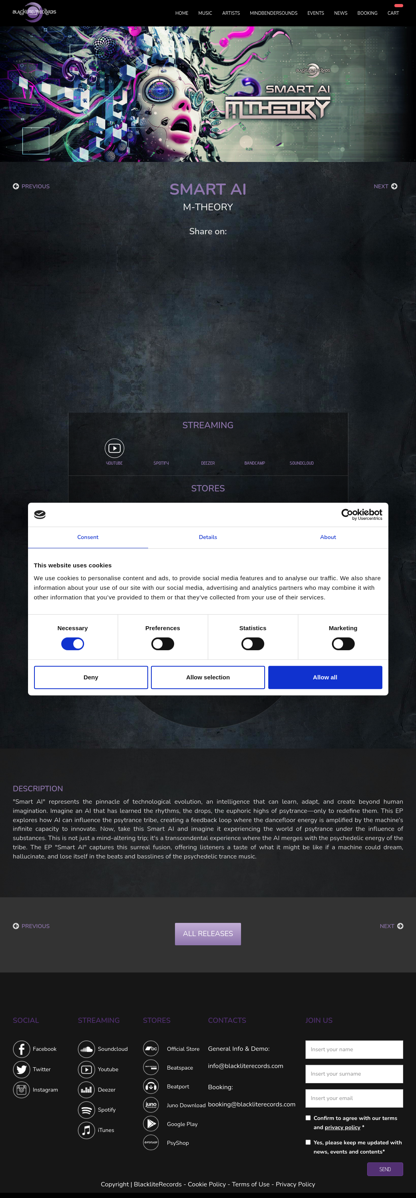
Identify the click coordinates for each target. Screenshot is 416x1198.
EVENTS (315, 13)
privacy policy (342, 1127)
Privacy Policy (296, 1184)
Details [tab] (208, 537)
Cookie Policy (207, 1184)
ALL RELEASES (208, 933)
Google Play (182, 1124)
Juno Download (186, 1105)
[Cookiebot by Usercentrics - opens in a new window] (347, 515)
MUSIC (205, 13)
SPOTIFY (161, 463)
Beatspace (180, 1068)
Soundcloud (113, 1049)
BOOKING (368, 13)
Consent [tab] (87, 537)
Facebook (44, 1049)
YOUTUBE (114, 463)
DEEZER (208, 463)
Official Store (183, 1049)
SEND (385, 1169)
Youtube (108, 1069)
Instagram (45, 1090)
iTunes (106, 1130)
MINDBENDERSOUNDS (273, 13)
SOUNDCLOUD (301, 463)
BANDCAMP (255, 463)
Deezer (106, 1090)
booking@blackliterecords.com (251, 1104)
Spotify (106, 1110)
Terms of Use (250, 1184)
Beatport (178, 1086)
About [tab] (328, 537)
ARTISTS (231, 13)
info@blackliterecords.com (245, 1066)
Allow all (325, 677)
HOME (182, 13)
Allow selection (208, 677)
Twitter (41, 1069)
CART (393, 13)
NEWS (341, 13)
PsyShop (178, 1143)
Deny (91, 677)
